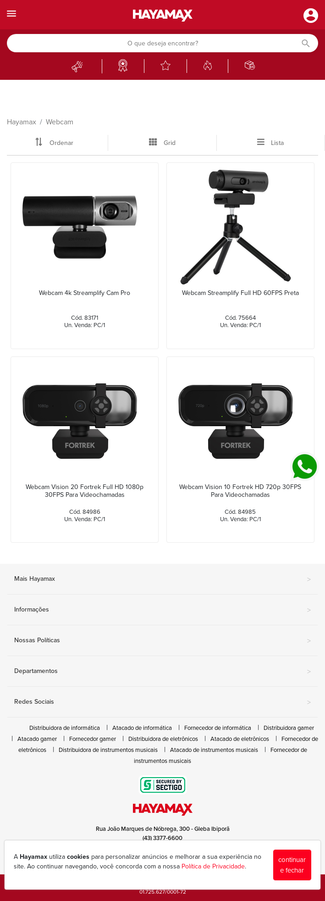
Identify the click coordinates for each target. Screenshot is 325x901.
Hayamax (21, 122)
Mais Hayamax (162, 579)
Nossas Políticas (162, 640)
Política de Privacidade (213, 866)
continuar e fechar (292, 865)
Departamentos (162, 671)
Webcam (59, 122)
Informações (162, 610)
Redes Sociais (162, 702)
